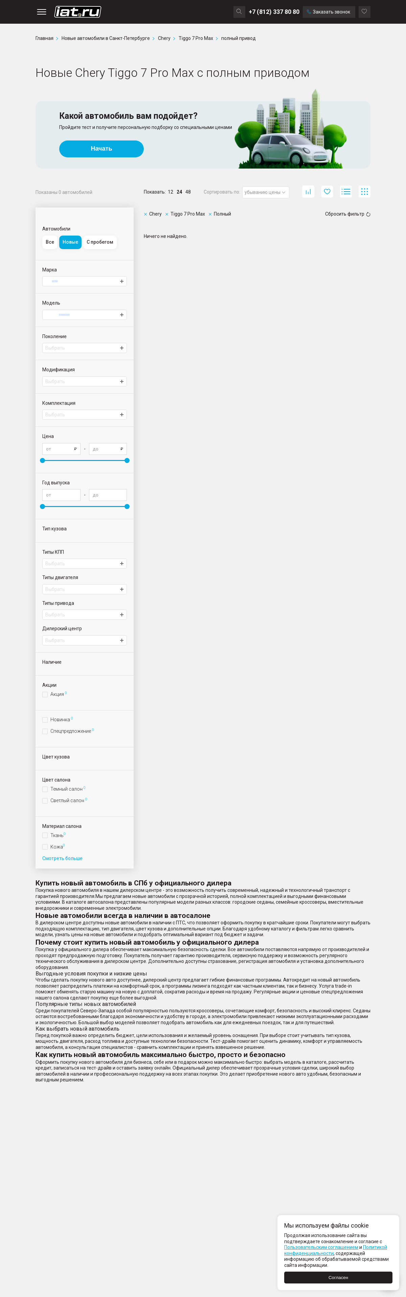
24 (179, 192)
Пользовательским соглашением (321, 1247)
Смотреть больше (62, 858)
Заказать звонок (328, 12)
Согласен (338, 1277)
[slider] (42, 460)
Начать (101, 148)
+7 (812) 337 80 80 (274, 11)
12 (170, 192)
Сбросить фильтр (347, 214)
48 (188, 192)
